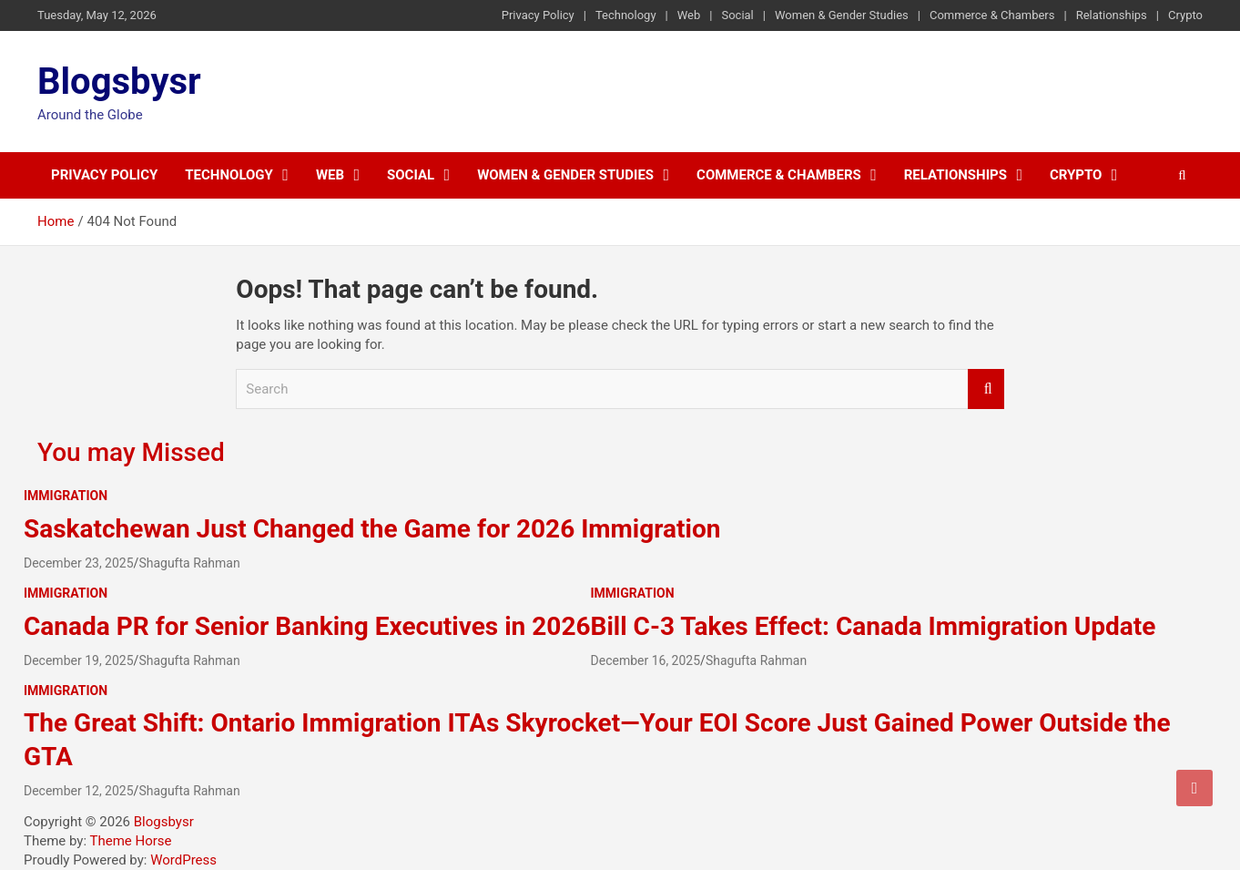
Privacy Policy (538, 15)
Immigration (65, 495)
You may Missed (131, 452)
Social (737, 15)
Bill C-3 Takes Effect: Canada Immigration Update (873, 626)
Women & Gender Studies (842, 15)
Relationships (1111, 15)
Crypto (1185, 15)
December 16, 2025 (646, 660)
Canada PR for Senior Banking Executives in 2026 (307, 626)
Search (986, 389)
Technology (625, 15)
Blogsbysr (119, 81)
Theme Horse (131, 841)
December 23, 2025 (79, 563)
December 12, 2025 (79, 790)
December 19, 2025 (79, 660)
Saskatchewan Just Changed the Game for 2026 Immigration (372, 529)
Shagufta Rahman (188, 563)
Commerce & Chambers (992, 15)
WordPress (183, 860)
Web (689, 15)
